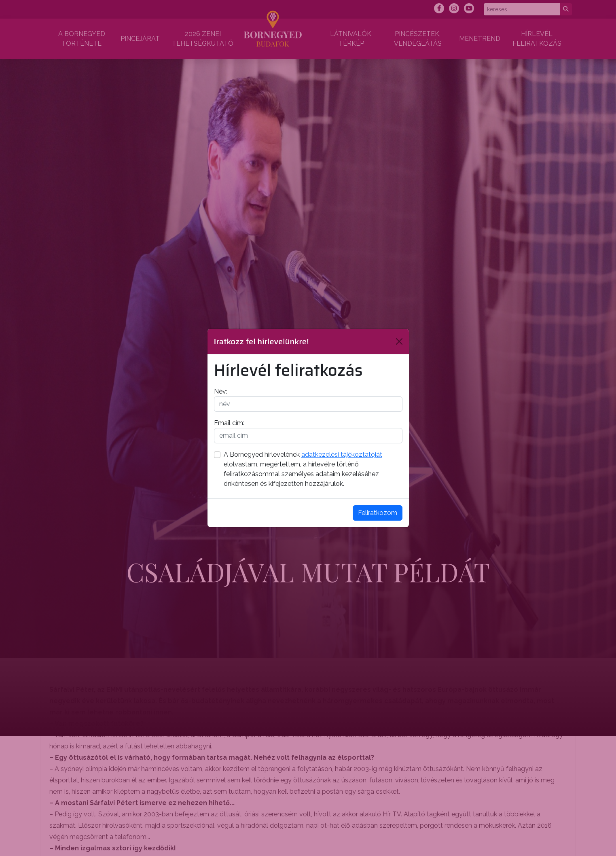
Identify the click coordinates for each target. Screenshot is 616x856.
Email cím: (229, 423)
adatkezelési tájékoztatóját (341, 454)
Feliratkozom (377, 513)
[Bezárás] (399, 341)
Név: (220, 391)
